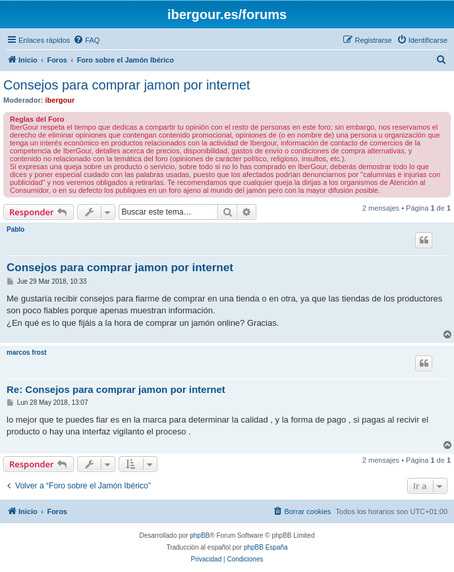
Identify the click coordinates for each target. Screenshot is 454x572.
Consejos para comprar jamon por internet (126, 85)
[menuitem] (86, 40)
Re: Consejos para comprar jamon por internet (116, 389)
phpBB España (266, 547)
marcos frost (27, 352)
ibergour (60, 100)
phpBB (200, 535)
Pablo (15, 229)
